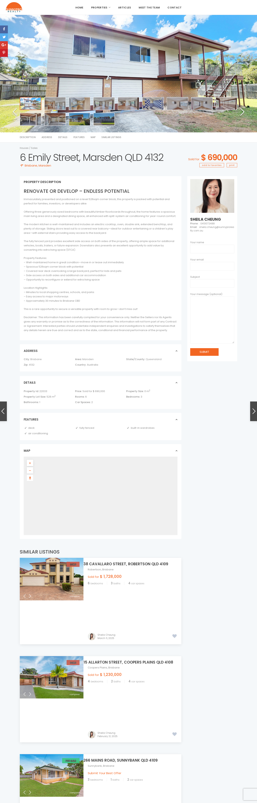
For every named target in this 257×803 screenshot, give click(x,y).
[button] (13, 117)
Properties (99, 7)
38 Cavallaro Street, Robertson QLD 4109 (130, 564)
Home (79, 7)
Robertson (94, 569)
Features (79, 137)
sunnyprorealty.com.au (121, 773)
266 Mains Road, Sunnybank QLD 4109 (125, 672)
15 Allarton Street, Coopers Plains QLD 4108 (132, 618)
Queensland (154, 359)
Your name (197, 242)
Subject (195, 277)
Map (93, 137)
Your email (197, 259)
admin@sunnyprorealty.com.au (127, 768)
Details (63, 137)
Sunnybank (95, 678)
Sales (34, 148)
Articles (124, 7)
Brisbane (31, 165)
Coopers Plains (97, 624)
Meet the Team (149, 7)
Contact (174, 7)
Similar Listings (111, 137)
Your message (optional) (212, 319)
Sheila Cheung (106, 591)
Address (47, 137)
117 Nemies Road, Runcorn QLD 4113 (210, 751)
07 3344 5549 (115, 759)
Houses (24, 148)
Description (28, 137)
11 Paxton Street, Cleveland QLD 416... (210, 767)
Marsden (45, 165)
